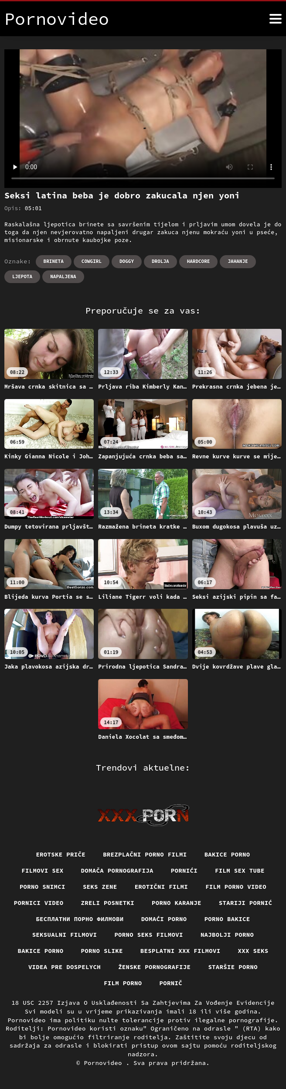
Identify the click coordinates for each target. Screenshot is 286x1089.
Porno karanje (176, 903)
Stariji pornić (245, 903)
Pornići (184, 870)
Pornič (171, 983)
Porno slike (102, 951)
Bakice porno (227, 854)
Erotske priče (60, 854)
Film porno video (235, 887)
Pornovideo (105, 1063)
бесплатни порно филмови (79, 919)
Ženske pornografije (154, 967)
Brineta (54, 261)
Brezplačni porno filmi (145, 854)
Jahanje (238, 261)
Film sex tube (240, 870)
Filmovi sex (42, 870)
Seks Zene (100, 887)
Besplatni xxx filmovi (180, 951)
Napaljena (63, 276)
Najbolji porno (227, 935)
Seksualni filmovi (64, 935)
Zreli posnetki (108, 903)
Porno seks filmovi (148, 935)
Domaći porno (164, 919)
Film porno (123, 983)
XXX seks (253, 951)
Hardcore (198, 261)
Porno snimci (42, 887)
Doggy (126, 261)
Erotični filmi (161, 887)
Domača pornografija (117, 870)
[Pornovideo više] (275, 19)
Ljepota (22, 276)
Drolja (160, 261)
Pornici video (39, 903)
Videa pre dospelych (64, 967)
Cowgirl (92, 261)
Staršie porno (233, 967)
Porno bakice (227, 919)
